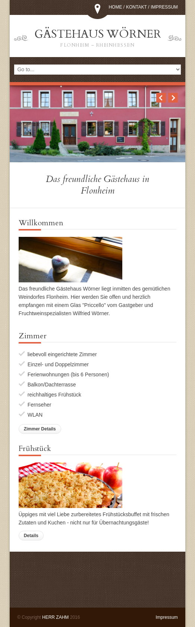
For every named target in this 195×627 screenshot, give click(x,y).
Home (115, 7)
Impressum (164, 7)
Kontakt (136, 7)
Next (173, 98)
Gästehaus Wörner (97, 38)
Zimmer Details (40, 429)
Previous (161, 98)
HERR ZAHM (55, 617)
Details (31, 535)
